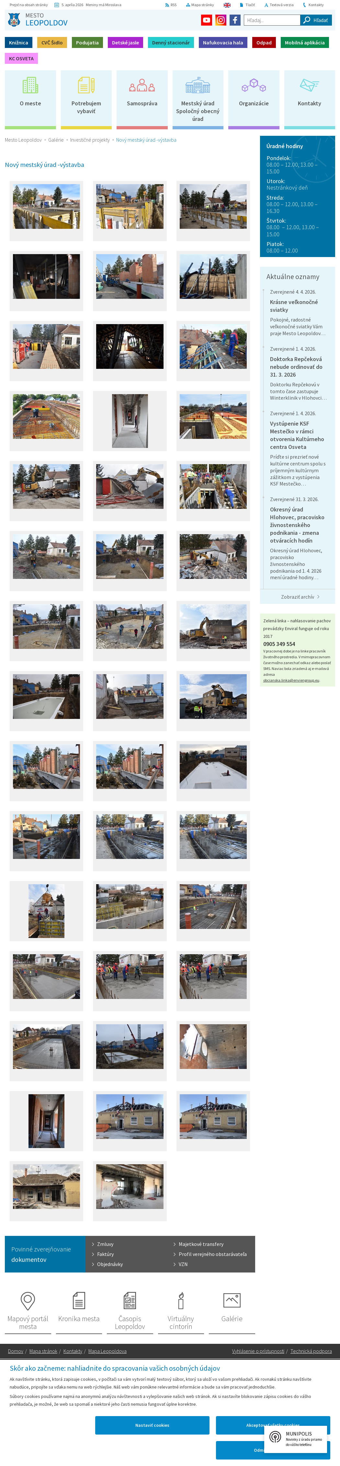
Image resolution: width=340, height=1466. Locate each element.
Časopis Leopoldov (130, 1322)
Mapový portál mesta (27, 1322)
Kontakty (316, 4)
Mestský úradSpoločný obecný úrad (198, 111)
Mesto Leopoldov (23, 139)
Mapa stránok (43, 1351)
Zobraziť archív (297, 596)
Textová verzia (282, 4)
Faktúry (105, 1254)
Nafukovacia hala (223, 42)
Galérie (56, 139)
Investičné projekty (90, 139)
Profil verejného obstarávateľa (213, 1254)
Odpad (264, 42)
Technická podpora (311, 1351)
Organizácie (254, 103)
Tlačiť (250, 4)
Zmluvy (105, 1244)
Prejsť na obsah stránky (29, 4)
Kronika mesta (79, 1318)
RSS (173, 4)
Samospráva (142, 103)
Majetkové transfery (201, 1244)
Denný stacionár (171, 42)
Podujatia (87, 42)
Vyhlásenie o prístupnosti (258, 1351)
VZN (183, 1264)
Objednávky (110, 1264)
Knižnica (18, 42)
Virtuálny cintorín (181, 1322)
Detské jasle (125, 42)
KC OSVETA (21, 58)
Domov (15, 1351)
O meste (30, 103)
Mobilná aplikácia (305, 42)
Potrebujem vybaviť (86, 107)
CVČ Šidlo (52, 42)
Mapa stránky (202, 4)
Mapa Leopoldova (107, 1351)
